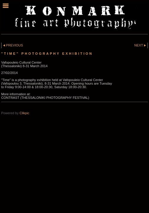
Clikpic (24, 113)
